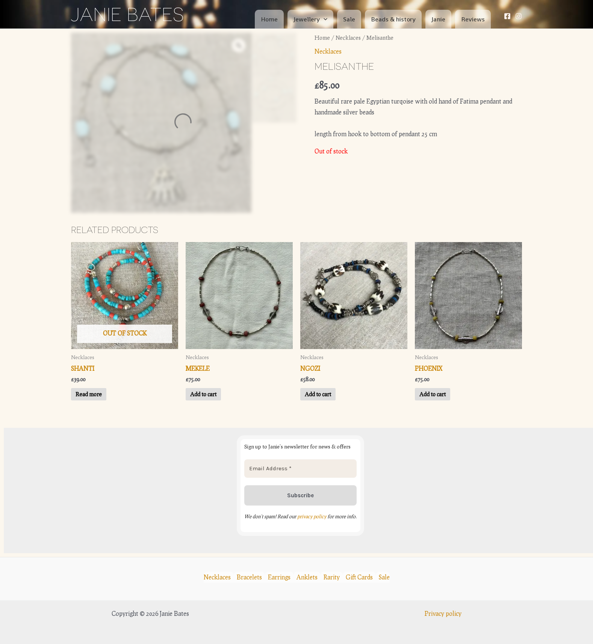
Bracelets (249, 577)
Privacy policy (443, 613)
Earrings (279, 577)
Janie (438, 19)
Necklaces (348, 37)
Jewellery (310, 19)
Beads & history (393, 19)
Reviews (473, 19)
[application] (323, 19)
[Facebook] (507, 16)
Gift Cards (359, 577)
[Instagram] (518, 16)
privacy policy (311, 516)
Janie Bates (127, 14)
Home (269, 19)
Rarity (332, 577)
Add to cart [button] (203, 394)
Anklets (307, 577)
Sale (349, 19)
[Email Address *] (300, 468)
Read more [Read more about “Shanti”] (89, 394)
